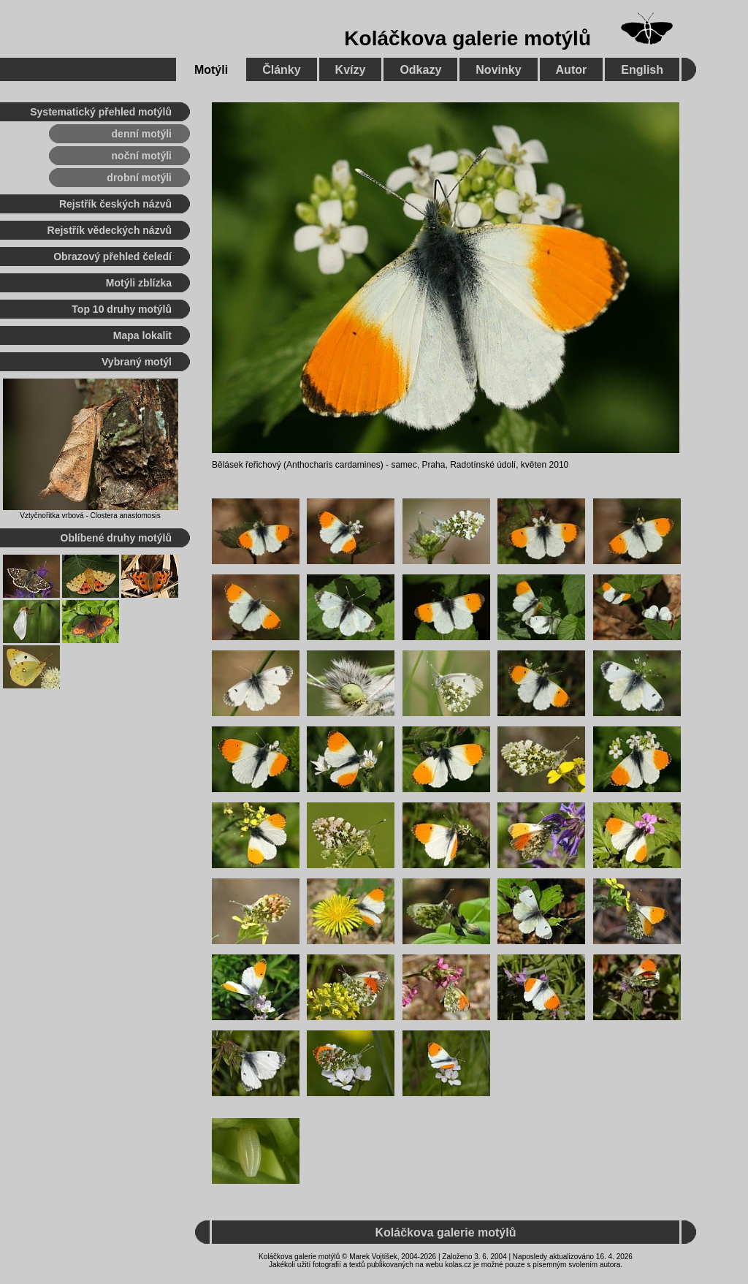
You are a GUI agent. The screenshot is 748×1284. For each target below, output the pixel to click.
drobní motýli (139, 177)
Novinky (498, 70)
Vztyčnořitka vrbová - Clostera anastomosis (90, 516)
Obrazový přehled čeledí (112, 256)
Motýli (211, 70)
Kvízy (350, 70)
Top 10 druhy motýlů (122, 309)
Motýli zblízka (139, 283)
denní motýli (142, 134)
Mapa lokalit (142, 335)
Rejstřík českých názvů (115, 204)
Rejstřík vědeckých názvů (109, 230)
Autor (571, 70)
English (642, 70)
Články (281, 70)
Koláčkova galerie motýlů (467, 38)
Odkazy (420, 70)
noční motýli (142, 156)
